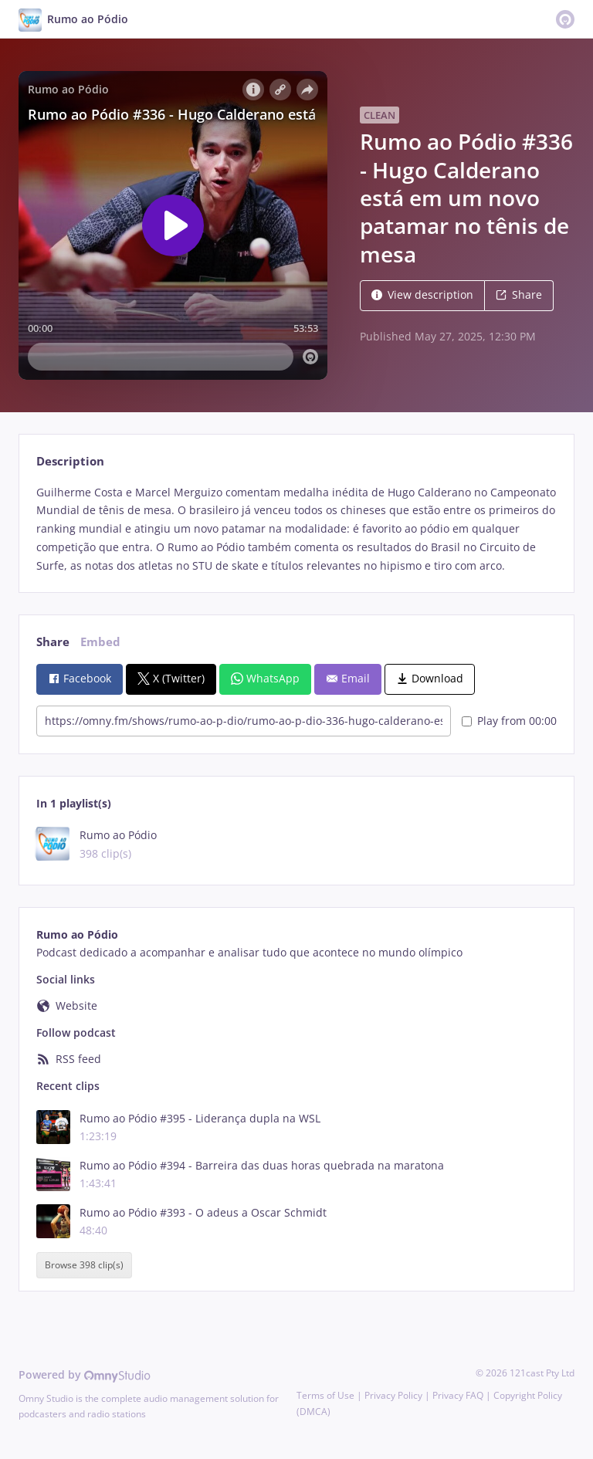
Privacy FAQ (457, 1395)
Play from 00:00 (509, 720)
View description (422, 294)
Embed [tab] (100, 642)
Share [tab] (52, 642)
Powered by (85, 1374)
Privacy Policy (393, 1395)
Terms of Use (325, 1395)
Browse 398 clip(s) (84, 1264)
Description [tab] (70, 461)
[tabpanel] (296, 529)
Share (519, 294)
